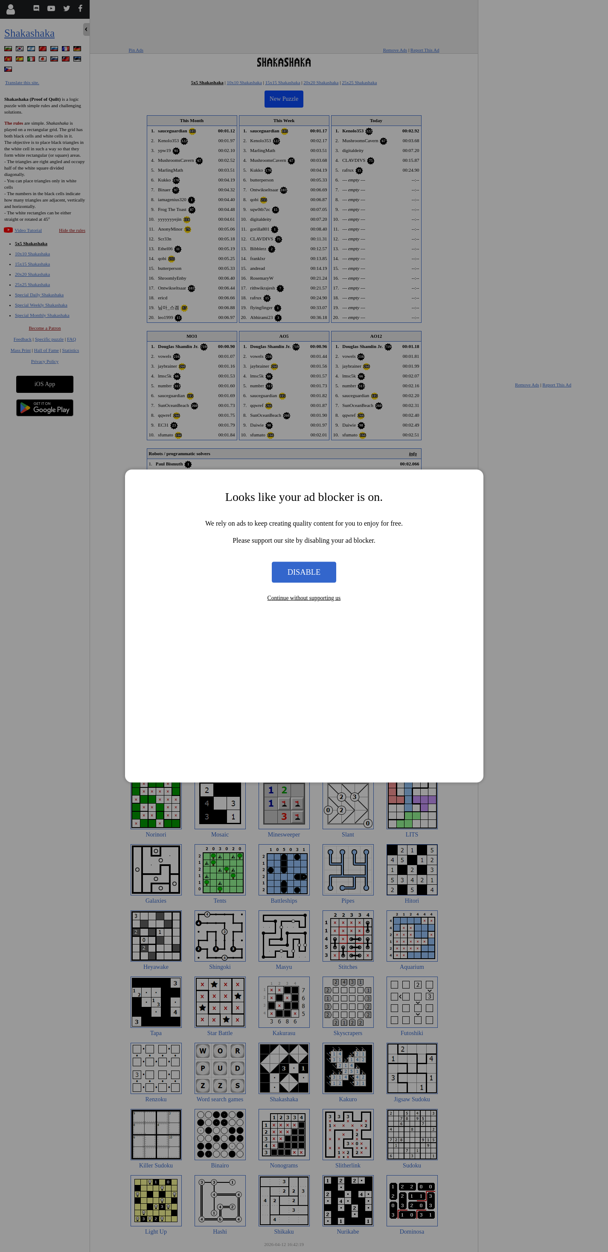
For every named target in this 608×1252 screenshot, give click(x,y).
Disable (304, 571)
